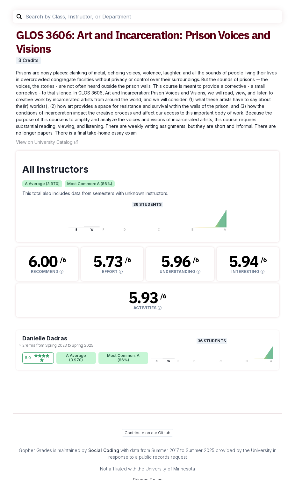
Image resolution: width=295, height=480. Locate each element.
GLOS (29, 34)
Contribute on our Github (147, 432)
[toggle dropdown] (20, 345)
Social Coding (103, 450)
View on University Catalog (47, 142)
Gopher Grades (35, 450)
